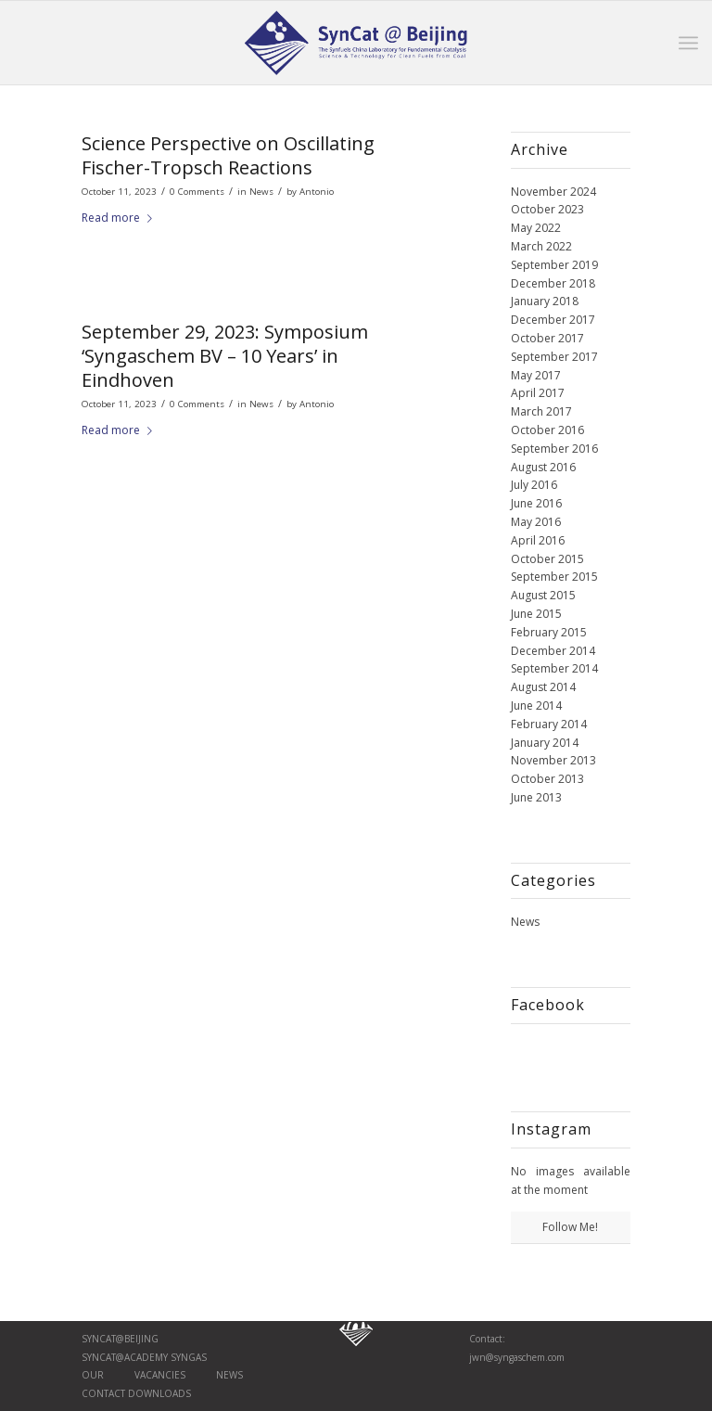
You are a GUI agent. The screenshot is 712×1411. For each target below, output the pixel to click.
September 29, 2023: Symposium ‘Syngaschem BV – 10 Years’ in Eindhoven (225, 355)
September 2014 (554, 668)
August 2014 (543, 687)
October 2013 (547, 779)
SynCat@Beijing (120, 1338)
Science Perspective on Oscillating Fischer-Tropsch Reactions (228, 155)
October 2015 (547, 559)
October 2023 (547, 209)
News (261, 192)
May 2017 (536, 375)
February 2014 (549, 724)
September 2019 (554, 265)
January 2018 (544, 301)
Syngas (189, 1357)
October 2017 (547, 338)
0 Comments (197, 192)
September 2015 (554, 576)
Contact (103, 1393)
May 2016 (536, 522)
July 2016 (534, 485)
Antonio (316, 192)
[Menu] (688, 43)
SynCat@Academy (126, 1357)
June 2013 (536, 797)
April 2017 (538, 393)
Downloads (158, 1393)
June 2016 (536, 503)
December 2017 (553, 319)
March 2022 (541, 246)
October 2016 (547, 430)
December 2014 (553, 651)
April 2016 (538, 540)
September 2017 (554, 357)
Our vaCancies (133, 1374)
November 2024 (553, 191)
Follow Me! (570, 1227)
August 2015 (543, 595)
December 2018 (553, 283)
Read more (120, 217)
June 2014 (536, 705)
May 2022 (536, 228)
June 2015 (536, 614)
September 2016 (554, 448)
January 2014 (544, 742)
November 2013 (553, 760)
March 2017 (541, 411)
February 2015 (549, 632)
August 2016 (543, 467)
